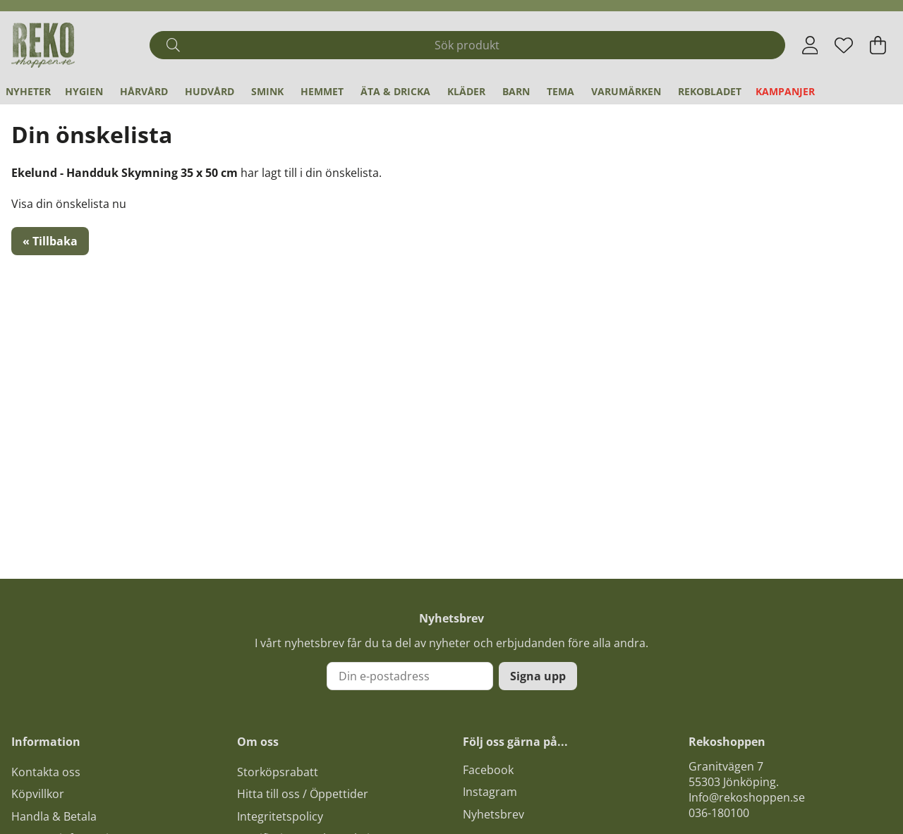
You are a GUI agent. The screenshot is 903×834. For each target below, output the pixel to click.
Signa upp (538, 676)
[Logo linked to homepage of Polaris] (43, 45)
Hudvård (209, 91)
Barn (516, 91)
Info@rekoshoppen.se (747, 797)
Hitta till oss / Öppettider (302, 794)
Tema (560, 91)
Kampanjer (785, 91)
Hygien (84, 91)
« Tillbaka (50, 241)
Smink (267, 91)
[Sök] (467, 45)
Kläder (466, 91)
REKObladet (709, 91)
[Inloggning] (810, 45)
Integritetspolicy (280, 816)
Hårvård (144, 91)
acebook (491, 770)
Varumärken (626, 91)
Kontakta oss (45, 772)
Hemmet (322, 91)
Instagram (490, 791)
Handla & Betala (54, 816)
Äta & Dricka (395, 91)
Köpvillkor (37, 794)
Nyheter (28, 91)
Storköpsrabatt (277, 772)
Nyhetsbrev (493, 814)
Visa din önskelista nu (68, 203)
